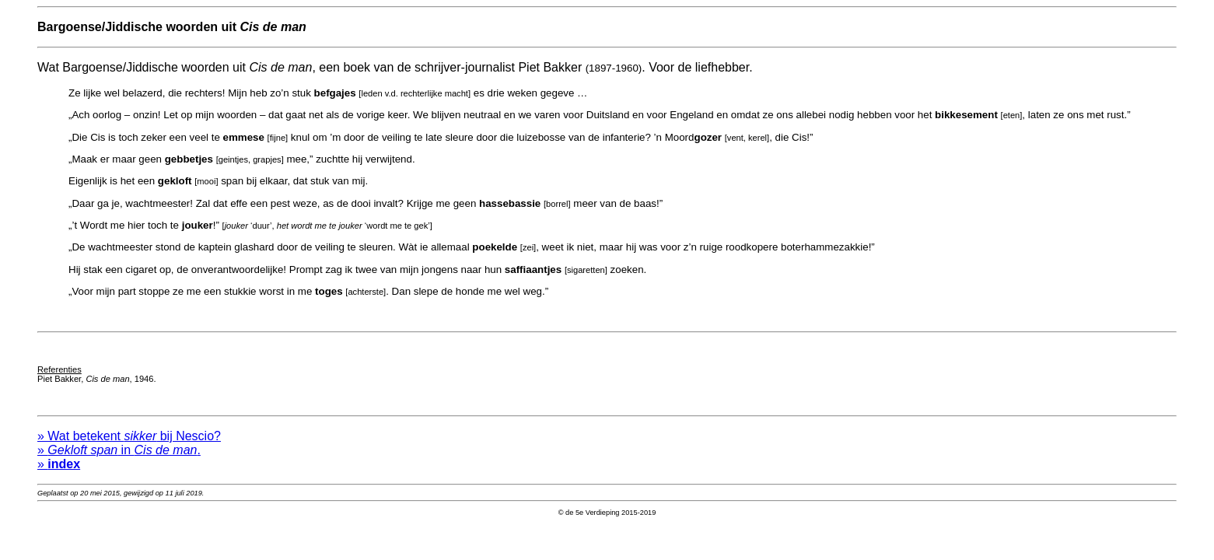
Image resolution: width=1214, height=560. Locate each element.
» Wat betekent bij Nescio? (129, 443)
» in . (119, 457)
